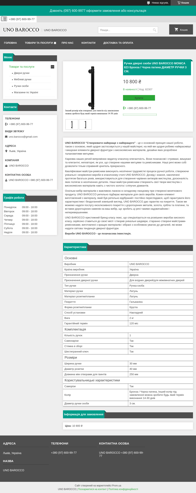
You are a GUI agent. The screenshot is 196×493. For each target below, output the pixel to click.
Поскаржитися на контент (92, 489)
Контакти (89, 42)
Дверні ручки (21, 72)
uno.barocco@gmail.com (23, 136)
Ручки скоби (21, 85)
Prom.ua (116, 485)
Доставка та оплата (118, 42)
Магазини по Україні (26, 92)
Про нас (67, 42)
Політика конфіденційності (123, 489)
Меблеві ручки (22, 79)
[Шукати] (154, 30)
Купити (139, 97)
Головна (10, 42)
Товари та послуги (39, 42)
